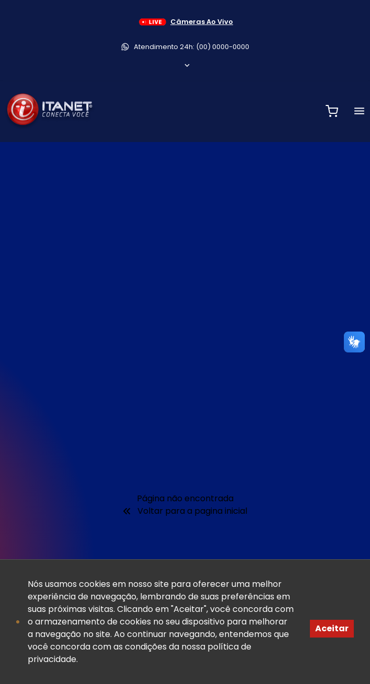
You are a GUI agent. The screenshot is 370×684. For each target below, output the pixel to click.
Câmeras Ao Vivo (185, 22)
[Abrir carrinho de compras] (331, 111)
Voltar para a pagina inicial (185, 511)
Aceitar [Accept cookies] (332, 628)
